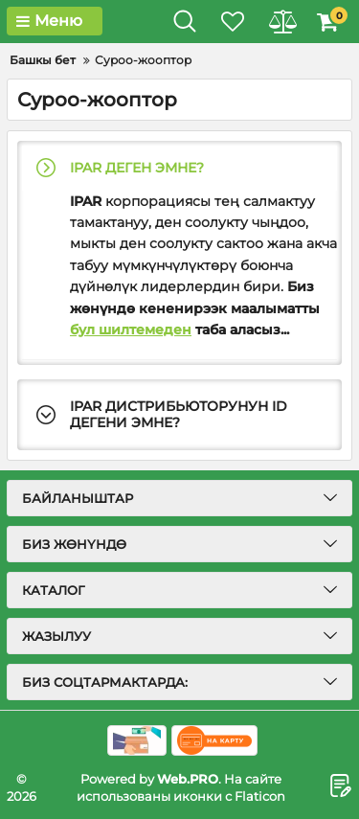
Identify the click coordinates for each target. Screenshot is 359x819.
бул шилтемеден (130, 329)
